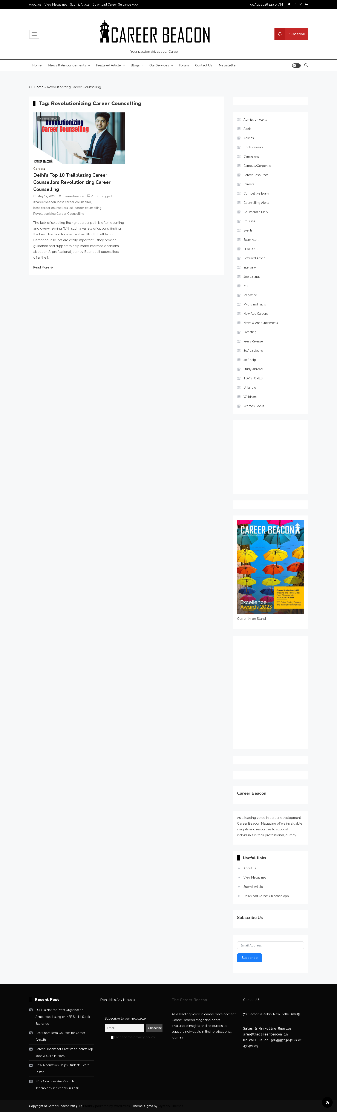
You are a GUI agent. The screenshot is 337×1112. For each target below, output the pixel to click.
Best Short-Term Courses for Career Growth (60, 1036)
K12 (246, 286)
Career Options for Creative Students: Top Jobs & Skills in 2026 (64, 1052)
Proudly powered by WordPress (107, 1106)
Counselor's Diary (256, 212)
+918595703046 (281, 1040)
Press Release (253, 341)
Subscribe (289, 34)
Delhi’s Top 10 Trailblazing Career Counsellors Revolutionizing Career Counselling (71, 182)
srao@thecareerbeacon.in (265, 1034)
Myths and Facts (255, 304)
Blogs (135, 65)
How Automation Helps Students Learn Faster (62, 1068)
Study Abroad (253, 369)
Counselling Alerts (256, 202)
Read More (41, 267)
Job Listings (252, 276)
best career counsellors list (53, 208)
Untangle (250, 387)
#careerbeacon (44, 202)
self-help (250, 360)
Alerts (247, 128)
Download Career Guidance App (115, 4)
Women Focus (254, 406)
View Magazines (55, 4)
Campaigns (251, 156)
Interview (250, 267)
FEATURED (251, 249)
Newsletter (228, 65)
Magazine (250, 295)
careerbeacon (74, 196)
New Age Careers (256, 313)
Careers (39, 168)
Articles (249, 138)
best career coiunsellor (74, 202)
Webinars (250, 397)
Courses (249, 221)
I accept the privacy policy (133, 1037)
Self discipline (253, 350)
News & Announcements (67, 65)
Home (37, 65)
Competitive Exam (256, 193)
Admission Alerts (255, 119)
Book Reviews (253, 147)
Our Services (159, 65)
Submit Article (79, 4)
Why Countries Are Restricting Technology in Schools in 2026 (57, 1085)
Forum (184, 65)
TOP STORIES (253, 378)
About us (35, 4)
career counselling (88, 208)
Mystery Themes (170, 1106)
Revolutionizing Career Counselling (58, 213)
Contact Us (203, 65)
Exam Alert (251, 239)
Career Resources (256, 175)
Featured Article (108, 65)
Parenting (250, 332)
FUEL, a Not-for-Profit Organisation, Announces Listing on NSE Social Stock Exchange (62, 1016)
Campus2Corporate (257, 165)
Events (248, 230)
